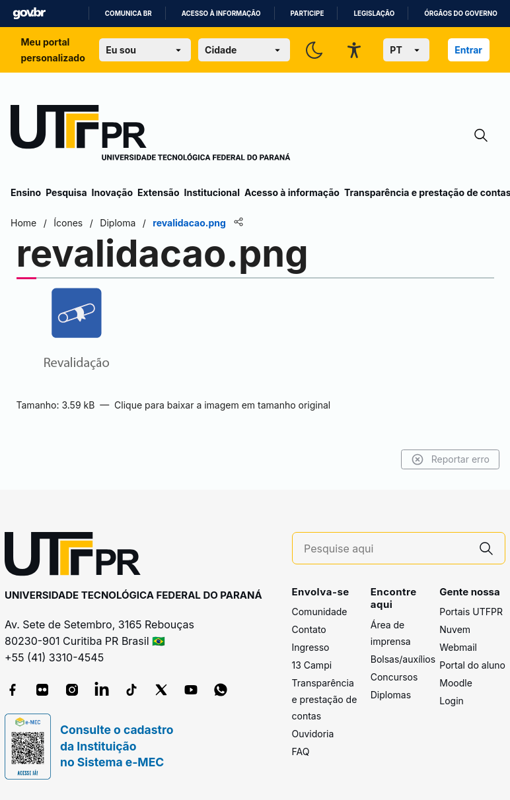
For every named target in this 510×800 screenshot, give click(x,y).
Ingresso (311, 647)
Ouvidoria (313, 733)
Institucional (212, 192)
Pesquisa (66, 192)
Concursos (394, 677)
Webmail (458, 647)
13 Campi (312, 665)
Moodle (455, 682)
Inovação (112, 192)
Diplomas (391, 694)
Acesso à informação (221, 13)
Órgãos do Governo (460, 13)
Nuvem (454, 629)
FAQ (301, 751)
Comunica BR (128, 13)
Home (23, 222)
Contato (309, 629)
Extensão (158, 192)
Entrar (468, 49)
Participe (307, 13)
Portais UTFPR (471, 611)
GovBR (29, 13)
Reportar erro (450, 459)
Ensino (26, 192)
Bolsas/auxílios (403, 659)
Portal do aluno (472, 665)
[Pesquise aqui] (386, 549)
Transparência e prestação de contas (324, 699)
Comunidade (319, 611)
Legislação (373, 13)
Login (451, 700)
